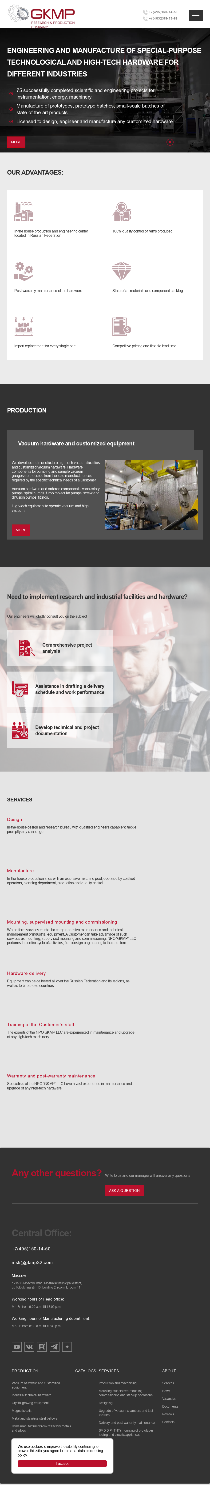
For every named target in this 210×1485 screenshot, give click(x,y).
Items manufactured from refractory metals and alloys (41, 1430)
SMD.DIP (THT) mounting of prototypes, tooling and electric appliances (126, 1434)
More (16, 142)
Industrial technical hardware (31, 1396)
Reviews (168, 1415)
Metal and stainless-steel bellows (34, 1420)
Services (168, 1384)
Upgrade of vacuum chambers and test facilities (126, 1414)
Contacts (168, 1423)
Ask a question (124, 1192)
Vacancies (169, 1400)
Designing (106, 1404)
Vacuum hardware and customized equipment (36, 1387)
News (166, 1392)
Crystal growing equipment (30, 1404)
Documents (170, 1408)
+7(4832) (163, 18)
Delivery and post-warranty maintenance (127, 1424)
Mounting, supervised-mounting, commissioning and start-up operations (125, 1394)
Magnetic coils (21, 1412)
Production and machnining (118, 1384)
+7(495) (163, 12)
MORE (21, 531)
